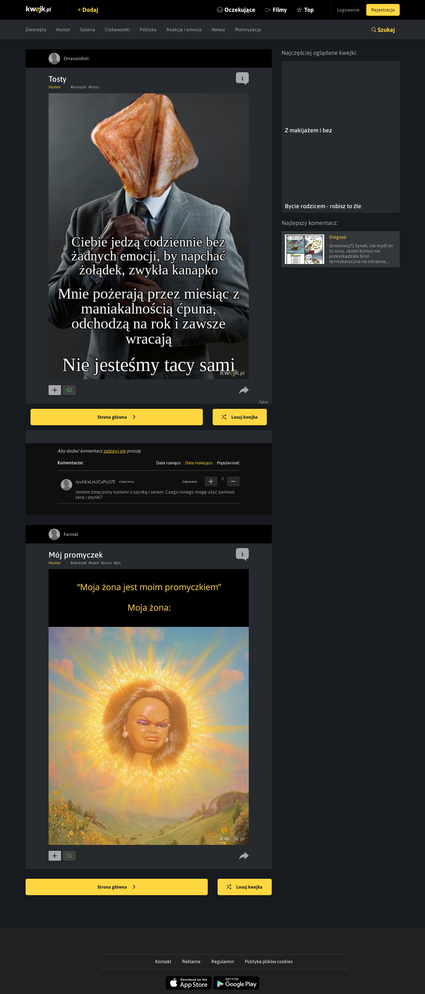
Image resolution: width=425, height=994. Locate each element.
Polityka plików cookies (269, 961)
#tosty (94, 87)
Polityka (148, 29)
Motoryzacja (248, 29)
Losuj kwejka (240, 417)
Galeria (87, 29)
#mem (94, 563)
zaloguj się (114, 450)
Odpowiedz (189, 481)
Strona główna (116, 417)
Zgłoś (263, 402)
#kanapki (79, 87)
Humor (63, 29)
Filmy (280, 9)
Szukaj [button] (386, 29)
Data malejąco (198, 462)
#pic (117, 563)
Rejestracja (383, 9)
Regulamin (222, 961)
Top (309, 9)
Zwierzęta (36, 29)
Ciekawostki (117, 29)
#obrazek (79, 563)
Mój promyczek (76, 554)
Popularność (228, 462)
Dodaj (90, 9)
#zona (106, 563)
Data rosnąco (168, 462)
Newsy (218, 29)
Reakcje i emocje (184, 29)
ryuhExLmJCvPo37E (95, 481)
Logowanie (348, 9)
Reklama (191, 961)
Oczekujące (239, 9)
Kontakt (163, 961)
